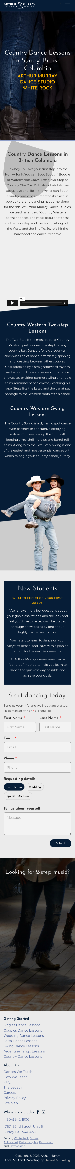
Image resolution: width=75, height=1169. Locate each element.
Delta (22, 1142)
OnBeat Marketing (57, 1160)
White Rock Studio (19, 1112)
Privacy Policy (15, 1098)
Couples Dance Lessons (23, 1030)
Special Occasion (18, 796)
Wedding (35, 787)
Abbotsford (11, 1142)
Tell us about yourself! (22, 809)
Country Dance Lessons (23, 1056)
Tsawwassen (17, 1146)
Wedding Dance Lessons (24, 1036)
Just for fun (14, 787)
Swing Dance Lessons (21, 1046)
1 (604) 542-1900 (16, 1119)
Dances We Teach (18, 1072)
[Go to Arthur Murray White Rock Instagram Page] (43, 1111)
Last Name (49, 718)
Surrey (34, 1138)
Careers (10, 1093)
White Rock (21, 1138)
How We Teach (16, 1077)
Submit (60, 843)
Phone (9, 758)
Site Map (11, 1103)
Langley (32, 1142)
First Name (14, 718)
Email (9, 738)
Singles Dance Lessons (22, 1025)
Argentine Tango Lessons (24, 1051)
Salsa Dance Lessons (20, 1041)
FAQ (7, 1082)
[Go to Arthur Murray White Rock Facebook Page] (38, 1111)
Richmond (46, 1142)
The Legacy (13, 1087)
